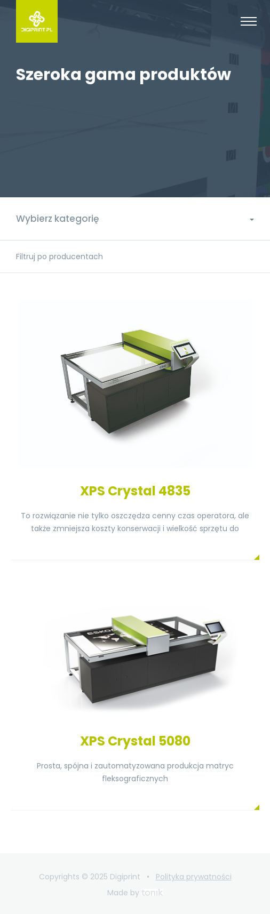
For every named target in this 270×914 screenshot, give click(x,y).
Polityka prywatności (194, 876)
